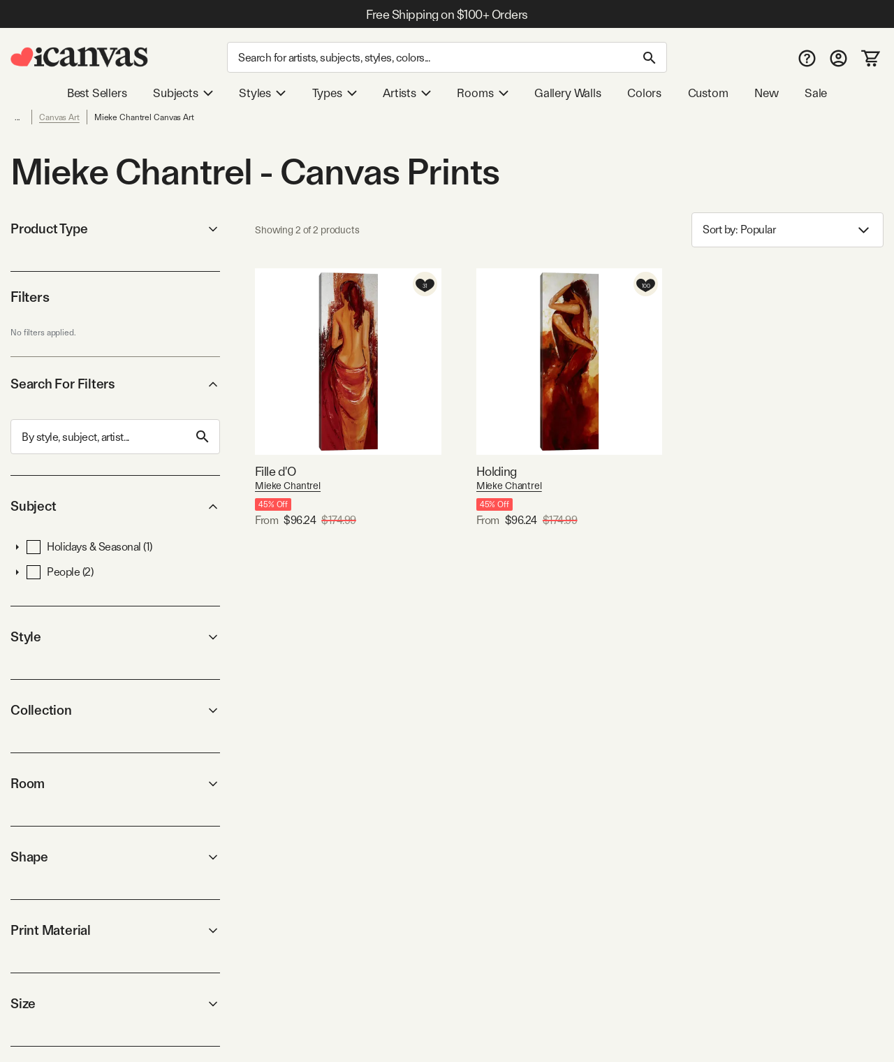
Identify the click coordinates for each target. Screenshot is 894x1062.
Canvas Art (59, 117)
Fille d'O (275, 471)
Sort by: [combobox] (787, 230)
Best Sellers (97, 93)
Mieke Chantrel (288, 485)
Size (115, 1004)
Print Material (115, 930)
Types (334, 93)
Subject (115, 506)
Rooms (482, 93)
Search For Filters (115, 384)
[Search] (447, 57)
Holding (496, 471)
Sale (816, 93)
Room (115, 784)
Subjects (183, 93)
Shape (115, 857)
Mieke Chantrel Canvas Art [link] (144, 117)
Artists (407, 93)
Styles (262, 93)
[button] (17, 547)
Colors (644, 93)
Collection (115, 710)
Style (115, 637)
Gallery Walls (567, 93)
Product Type (115, 229)
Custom (708, 93)
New (766, 93)
